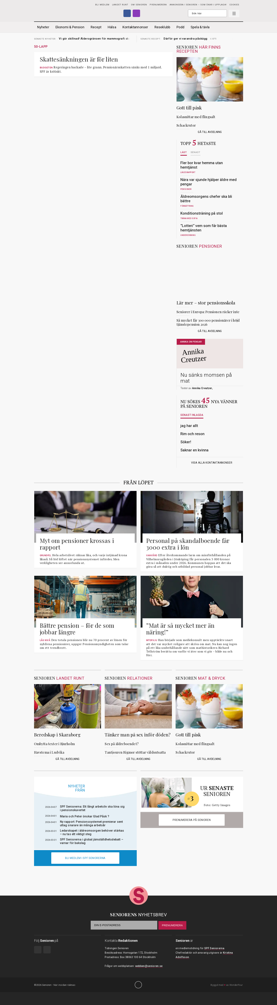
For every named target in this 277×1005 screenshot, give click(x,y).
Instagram (136, 13)
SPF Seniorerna (214, 948)
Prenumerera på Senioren (192, 819)
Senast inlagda (191, 415)
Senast (195, 152)
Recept (96, 27)
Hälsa (112, 27)
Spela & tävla (200, 27)
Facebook (127, 13)
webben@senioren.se (149, 966)
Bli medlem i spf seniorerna (85, 858)
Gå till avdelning (210, 132)
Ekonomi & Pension (70, 27)
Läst (183, 152)
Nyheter (43, 27)
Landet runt (120, 5)
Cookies (234, 5)
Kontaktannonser (135, 27)
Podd (180, 27)
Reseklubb (162, 27)
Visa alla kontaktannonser (209, 462)
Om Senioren (139, 5)
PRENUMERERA (158, 5)
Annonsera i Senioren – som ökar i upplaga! (198, 5)
